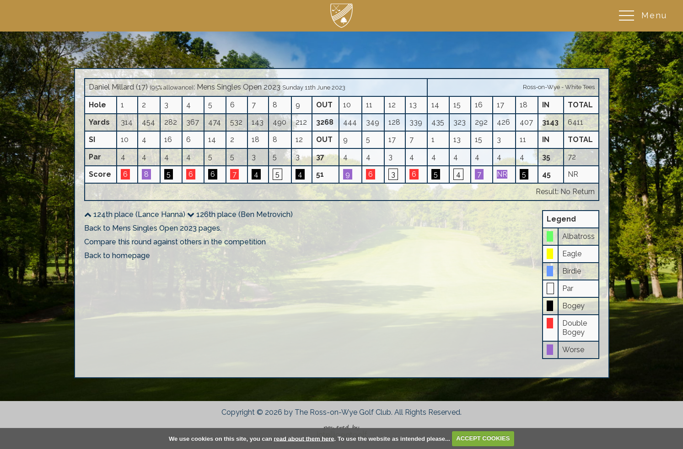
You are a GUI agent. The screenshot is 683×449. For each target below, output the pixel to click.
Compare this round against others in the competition (175, 242)
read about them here (304, 438)
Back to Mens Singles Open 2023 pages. (152, 228)
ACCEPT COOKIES (483, 438)
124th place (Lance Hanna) (134, 214)
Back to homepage (117, 255)
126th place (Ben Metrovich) (240, 214)
